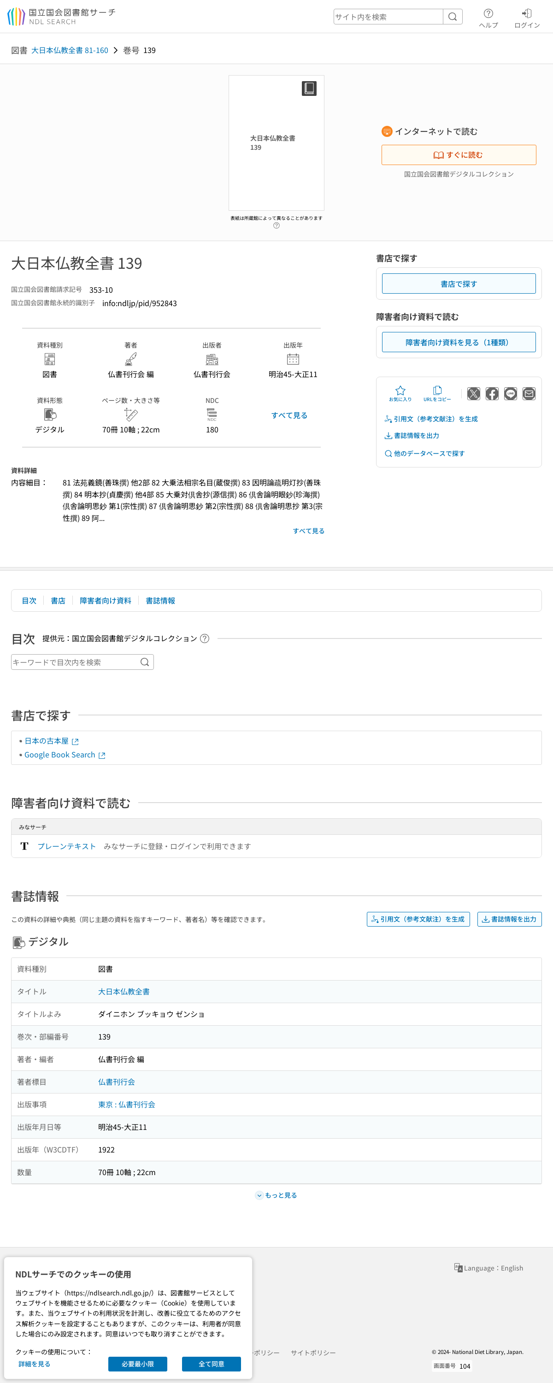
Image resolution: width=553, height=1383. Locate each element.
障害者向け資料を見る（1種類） (459, 342)
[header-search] (398, 16)
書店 (58, 600)
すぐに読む (458, 154)
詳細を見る (34, 1363)
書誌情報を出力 (411, 435)
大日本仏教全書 (124, 991)
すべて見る (289, 414)
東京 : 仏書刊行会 (126, 1104)
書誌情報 (160, 600)
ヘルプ (488, 17)
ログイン (527, 17)
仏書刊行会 (116, 1081)
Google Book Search (65, 754)
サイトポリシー (313, 1352)
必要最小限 (138, 1363)
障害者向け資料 (105, 600)
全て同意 (211, 1363)
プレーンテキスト (66, 845)
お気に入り (400, 393)
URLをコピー (437, 393)
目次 (29, 600)
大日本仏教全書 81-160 (69, 49)
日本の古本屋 (52, 740)
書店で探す (459, 283)
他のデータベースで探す (424, 453)
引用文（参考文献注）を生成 (431, 419)
